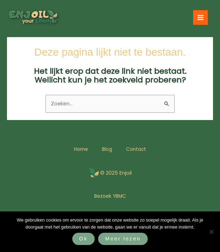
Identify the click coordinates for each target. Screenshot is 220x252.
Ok (83, 238)
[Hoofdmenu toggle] (200, 17)
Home (81, 149)
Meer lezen (123, 238)
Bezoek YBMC (110, 196)
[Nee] (211, 231)
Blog (107, 149)
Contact (136, 149)
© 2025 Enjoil (116, 172)
